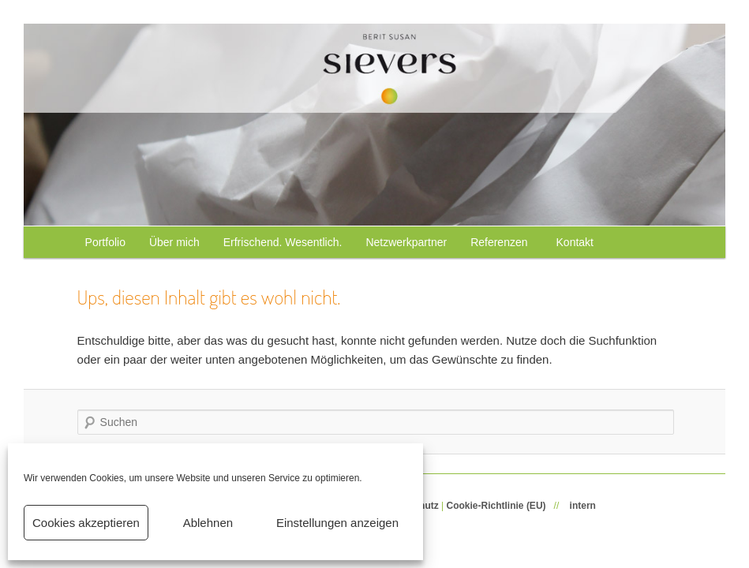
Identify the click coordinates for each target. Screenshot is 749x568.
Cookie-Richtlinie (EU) (496, 505)
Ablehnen (208, 522)
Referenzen (501, 242)
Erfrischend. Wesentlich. (283, 242)
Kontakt (575, 242)
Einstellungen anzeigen (337, 522)
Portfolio (105, 242)
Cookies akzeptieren (86, 522)
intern (583, 505)
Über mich (174, 242)
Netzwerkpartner (406, 242)
